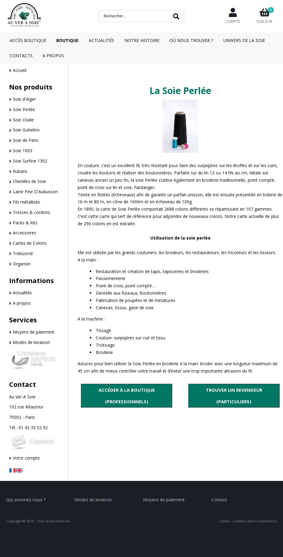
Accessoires (24, 233)
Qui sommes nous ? (25, 500)
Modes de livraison (31, 342)
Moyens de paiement (33, 332)
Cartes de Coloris (30, 243)
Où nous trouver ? (191, 40)
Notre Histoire (141, 40)
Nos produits (30, 86)
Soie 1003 (22, 150)
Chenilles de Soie (29, 181)
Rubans (20, 171)
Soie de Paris (25, 140)
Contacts (21, 55)
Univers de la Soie (244, 40)
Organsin (21, 264)
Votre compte (26, 458)
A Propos (53, 55)
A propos (22, 303)
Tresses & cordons (31, 212)
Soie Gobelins (26, 130)
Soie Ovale (23, 120)
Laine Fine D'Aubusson (35, 191)
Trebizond (23, 253)
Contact (22, 384)
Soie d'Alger (24, 99)
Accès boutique (28, 40)
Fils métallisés (26, 202)
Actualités (101, 40)
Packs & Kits (25, 223)
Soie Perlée (24, 109)
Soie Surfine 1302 (30, 161)
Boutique (67, 40)
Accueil (19, 70)
